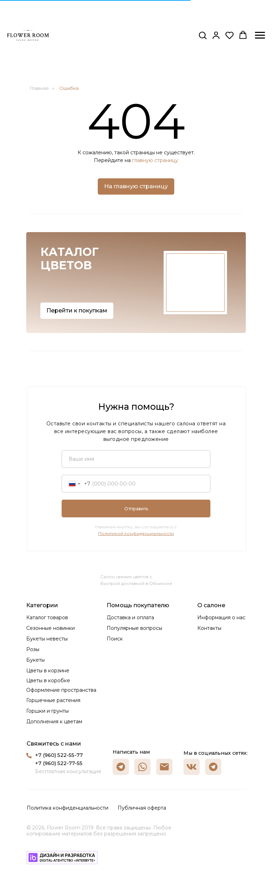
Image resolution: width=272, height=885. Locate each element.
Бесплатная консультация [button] (68, 771)
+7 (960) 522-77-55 (59, 763)
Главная (39, 88)
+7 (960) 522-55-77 (59, 755)
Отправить (136, 508)
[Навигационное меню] (260, 35)
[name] (136, 459)
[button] (202, 35)
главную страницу (155, 160)
